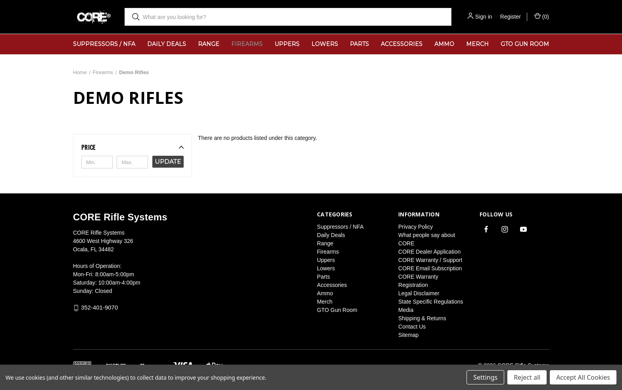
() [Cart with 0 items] (541, 16)
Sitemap (408, 335)
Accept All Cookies (583, 377)
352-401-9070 (99, 307)
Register (510, 16)
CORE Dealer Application (429, 252)
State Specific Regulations (430, 301)
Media (405, 310)
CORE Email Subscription (430, 268)
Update (168, 161)
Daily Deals (166, 44)
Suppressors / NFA (104, 44)
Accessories (401, 44)
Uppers (287, 44)
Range (208, 44)
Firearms (247, 44)
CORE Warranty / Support (430, 260)
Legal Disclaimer (418, 293)
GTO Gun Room (525, 44)
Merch (477, 44)
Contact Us (412, 326)
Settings (485, 377)
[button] (132, 147)
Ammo (444, 44)
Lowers (324, 44)
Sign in (483, 16)
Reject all (527, 377)
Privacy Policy (415, 227)
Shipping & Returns (422, 318)
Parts (359, 44)
